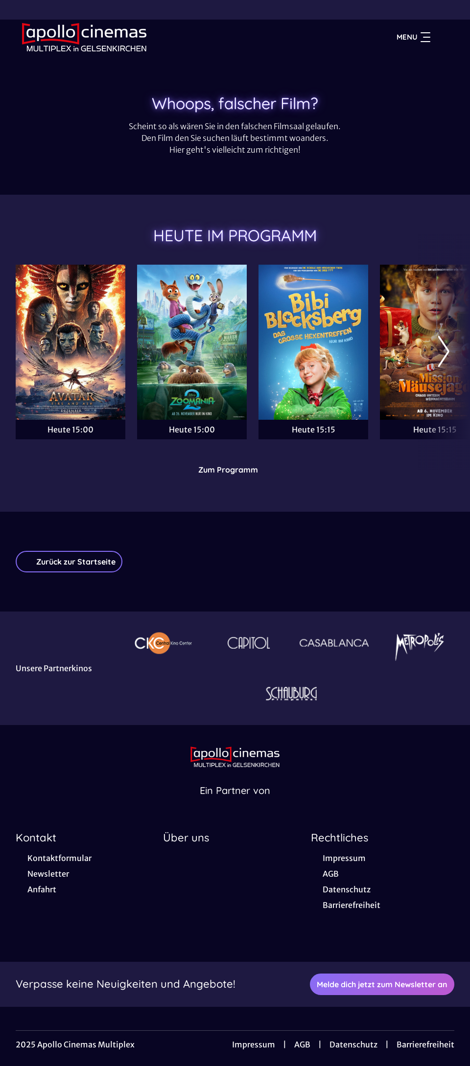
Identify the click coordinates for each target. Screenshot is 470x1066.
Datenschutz (353, 1044)
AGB (302, 1044)
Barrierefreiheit (425, 1044)
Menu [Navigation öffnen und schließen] (413, 37)
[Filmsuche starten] (444, 37)
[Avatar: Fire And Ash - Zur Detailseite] (70, 342)
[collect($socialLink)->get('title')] (17, 10)
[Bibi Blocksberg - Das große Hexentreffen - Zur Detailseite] (313, 342)
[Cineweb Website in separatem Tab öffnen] (235, 802)
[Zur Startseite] (84, 37)
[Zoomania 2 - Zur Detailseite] (192, 342)
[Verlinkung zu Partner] (163, 642)
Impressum (253, 1044)
